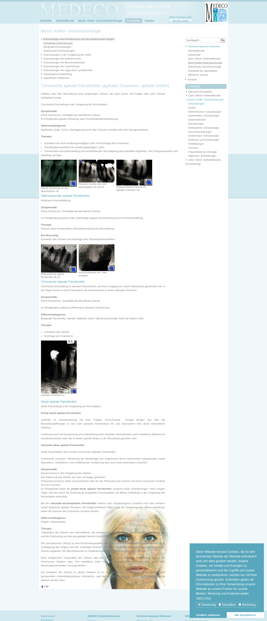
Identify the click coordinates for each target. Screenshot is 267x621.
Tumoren (193, 147)
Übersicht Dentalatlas (198, 91)
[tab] (204, 46)
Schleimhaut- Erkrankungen (203, 135)
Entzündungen (196, 103)
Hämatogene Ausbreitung (58, 74)
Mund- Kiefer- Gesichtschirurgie (204, 99)
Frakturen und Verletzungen (203, 139)
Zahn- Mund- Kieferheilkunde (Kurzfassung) (203, 161)
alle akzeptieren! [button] (245, 615)
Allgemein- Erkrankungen (202, 155)
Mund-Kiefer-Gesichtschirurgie (205, 62)
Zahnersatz (194, 54)
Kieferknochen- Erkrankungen (205, 111)
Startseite (46, 20)
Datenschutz (48, 616)
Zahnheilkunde (65, 20)
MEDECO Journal (198, 74)
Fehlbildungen (196, 143)
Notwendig (207, 604)
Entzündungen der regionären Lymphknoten (68, 70)
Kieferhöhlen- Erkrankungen (204, 115)
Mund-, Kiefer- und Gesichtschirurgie (100, 20)
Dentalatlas (133, 20)
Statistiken (227, 604)
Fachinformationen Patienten (204, 46)
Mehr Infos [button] (203, 598)
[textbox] (205, 40)
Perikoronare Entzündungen (59, 50)
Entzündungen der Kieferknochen (62, 58)
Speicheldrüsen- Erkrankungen (197, 121)
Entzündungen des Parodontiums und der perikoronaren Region (79, 39)
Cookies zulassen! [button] (208, 615)
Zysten (192, 107)
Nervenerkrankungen (200, 131)
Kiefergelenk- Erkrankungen (203, 127)
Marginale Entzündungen (58, 46)
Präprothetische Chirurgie (202, 151)
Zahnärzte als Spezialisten (203, 70)
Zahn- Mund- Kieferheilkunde (204, 58)
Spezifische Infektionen (57, 77)
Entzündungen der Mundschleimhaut (64, 62)
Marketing (247, 604)
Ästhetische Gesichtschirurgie (204, 66)
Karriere (149, 20)
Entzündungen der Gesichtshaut (62, 66)
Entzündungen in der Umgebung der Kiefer (67, 54)
